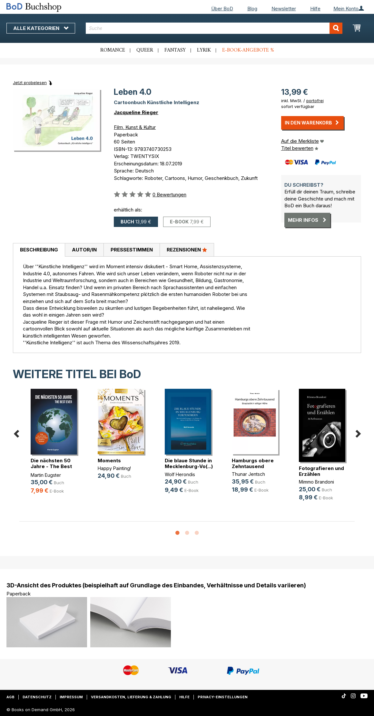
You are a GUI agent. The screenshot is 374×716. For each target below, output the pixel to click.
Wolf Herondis (180, 474)
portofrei (315, 100)
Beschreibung (39, 250)
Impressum (71, 697)
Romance (112, 50)
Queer (144, 50)
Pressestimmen (132, 250)
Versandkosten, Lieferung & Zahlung (131, 697)
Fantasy (175, 50)
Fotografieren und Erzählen (321, 471)
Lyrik (204, 50)
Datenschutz (37, 697)
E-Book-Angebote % (248, 50)
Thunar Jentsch (248, 474)
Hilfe (315, 8)
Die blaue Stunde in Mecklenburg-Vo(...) (189, 463)
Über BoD (222, 8)
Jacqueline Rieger (136, 112)
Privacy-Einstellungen (223, 697)
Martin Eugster (46, 475)
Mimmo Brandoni (316, 482)
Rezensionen (187, 249)
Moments (109, 460)
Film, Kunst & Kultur (135, 127)
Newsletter (283, 8)
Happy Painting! (114, 468)
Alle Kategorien (40, 28)
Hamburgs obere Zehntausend (253, 463)
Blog (252, 8)
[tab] (39, 250)
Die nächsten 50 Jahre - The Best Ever (51, 466)
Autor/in (84, 250)
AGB (10, 697)
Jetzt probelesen (30, 82)
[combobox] (214, 28)
